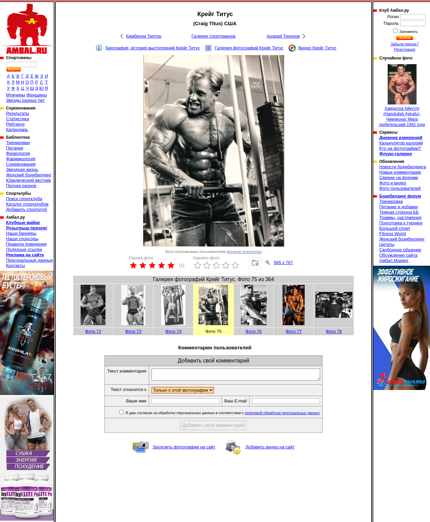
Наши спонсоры (22, 238)
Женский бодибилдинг (28, 174)
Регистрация (404, 49)
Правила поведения (26, 244)
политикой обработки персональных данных (292, 415)
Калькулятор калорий (401, 142)
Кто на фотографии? (400, 148)
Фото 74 (173, 331)
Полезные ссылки (24, 249)
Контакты (15, 265)
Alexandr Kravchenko (244, 252)
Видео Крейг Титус (317, 47)
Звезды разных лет (25, 100)
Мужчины (15, 94)
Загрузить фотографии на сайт (184, 448)
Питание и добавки (398, 206)
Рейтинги (15, 124)
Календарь (17, 129)
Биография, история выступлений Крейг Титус (153, 47)
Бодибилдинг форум (400, 196)
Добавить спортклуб (26, 209)
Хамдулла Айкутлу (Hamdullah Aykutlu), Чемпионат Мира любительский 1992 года (402, 95)
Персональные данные (29, 260)
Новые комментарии (400, 172)
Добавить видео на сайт (270, 448)
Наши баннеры (21, 233)
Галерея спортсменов (213, 36)
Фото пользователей (400, 188)
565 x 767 (283, 262)
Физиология (18, 153)
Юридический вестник (28, 180)
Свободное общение (400, 249)
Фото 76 (254, 331)
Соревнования (21, 164)
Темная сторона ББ (399, 212)
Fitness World (392, 233)
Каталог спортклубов (27, 204)
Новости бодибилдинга (402, 166)
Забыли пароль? (405, 44)
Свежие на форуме (398, 177)
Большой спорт (394, 228)
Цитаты (386, 244)
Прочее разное (21, 185)
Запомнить (408, 32)
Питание (14, 147)
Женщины (36, 94)
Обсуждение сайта (398, 255)
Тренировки (18, 142)
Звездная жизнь (22, 169)
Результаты (17, 113)
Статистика (17, 118)
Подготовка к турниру (401, 222)
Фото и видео (392, 182)
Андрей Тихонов (283, 36)
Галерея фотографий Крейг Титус (249, 47)
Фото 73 (133, 331)
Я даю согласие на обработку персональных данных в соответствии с (232, 415)
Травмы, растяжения (400, 217)
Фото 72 (93, 331)
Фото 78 (334, 331)
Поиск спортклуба (24, 198)
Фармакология (20, 158)
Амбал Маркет (393, 260)
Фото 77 (294, 331)
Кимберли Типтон (143, 36)
